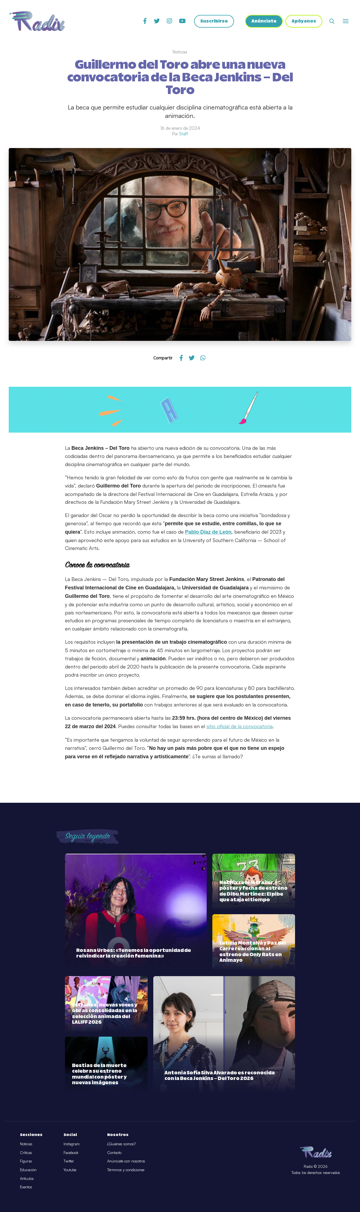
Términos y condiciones (126, 1170)
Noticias (26, 1144)
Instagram (72, 1144)
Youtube (70, 1170)
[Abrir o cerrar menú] (345, 21)
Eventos (26, 1187)
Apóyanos (304, 21)
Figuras (26, 1161)
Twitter (69, 1161)
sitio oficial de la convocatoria (239, 726)
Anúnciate (263, 21)
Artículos (27, 1178)
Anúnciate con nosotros (126, 1161)
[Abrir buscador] (331, 21)
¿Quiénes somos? (121, 1144)
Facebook (71, 1152)
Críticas (26, 1152)
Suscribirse (214, 21)
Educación (28, 1170)
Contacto (114, 1152)
